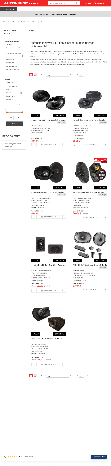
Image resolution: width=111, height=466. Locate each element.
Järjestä (43, 75)
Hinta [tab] (6, 110)
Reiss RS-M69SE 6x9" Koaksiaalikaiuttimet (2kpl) (91, 192)
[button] (33, 144)
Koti (4, 22)
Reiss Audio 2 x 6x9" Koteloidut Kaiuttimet (46, 338)
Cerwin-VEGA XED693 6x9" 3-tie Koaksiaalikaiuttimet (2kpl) (53, 192)
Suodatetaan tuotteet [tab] (9, 32)
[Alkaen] (10, 118)
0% (42, 139)
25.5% (37, 139)
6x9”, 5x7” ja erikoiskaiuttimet (28, 22)
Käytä (14, 123)
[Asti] (19, 118)
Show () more (12, 75)
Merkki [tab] (7, 79)
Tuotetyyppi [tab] (10, 45)
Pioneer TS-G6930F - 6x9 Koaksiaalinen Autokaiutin (50, 120)
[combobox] (64, 3)
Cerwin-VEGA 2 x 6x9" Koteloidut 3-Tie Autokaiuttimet (51, 265)
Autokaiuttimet (12, 22)
